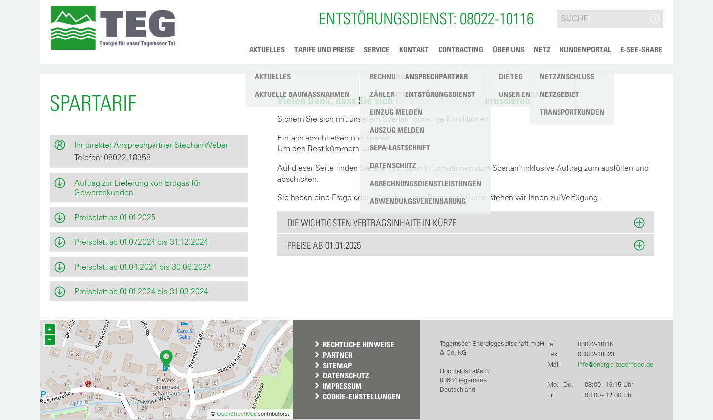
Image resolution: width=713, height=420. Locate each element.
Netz (542, 49)
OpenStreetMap (236, 413)
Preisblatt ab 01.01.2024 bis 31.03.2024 (141, 291)
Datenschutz (346, 375)
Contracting (460, 49)
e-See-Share (641, 49)
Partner (337, 354)
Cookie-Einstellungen (362, 396)
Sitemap (337, 365)
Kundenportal (585, 49)
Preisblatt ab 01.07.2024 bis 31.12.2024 (141, 242)
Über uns (508, 49)
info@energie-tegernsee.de (615, 364)
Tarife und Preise (324, 49)
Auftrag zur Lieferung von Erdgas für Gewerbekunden (137, 187)
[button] (113, 27)
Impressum (342, 385)
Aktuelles (267, 49)
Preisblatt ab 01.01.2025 (114, 217)
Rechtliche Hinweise (358, 344)
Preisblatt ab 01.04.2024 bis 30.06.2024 (142, 267)
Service (377, 49)
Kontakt (414, 49)
